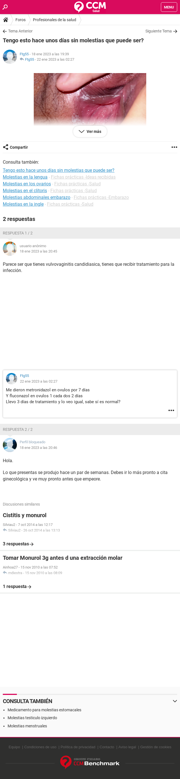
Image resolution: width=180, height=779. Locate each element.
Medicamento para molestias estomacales (44, 710)
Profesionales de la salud (54, 19)
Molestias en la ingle (23, 204)
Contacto (107, 747)
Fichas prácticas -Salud (77, 183)
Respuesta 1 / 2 (18, 233)
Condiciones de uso (40, 747)
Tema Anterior (20, 31)
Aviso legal (127, 747)
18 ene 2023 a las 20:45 (38, 251)
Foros (20, 19)
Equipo (14, 747)
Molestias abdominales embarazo (36, 197)
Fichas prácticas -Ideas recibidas (83, 177)
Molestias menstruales (27, 726)
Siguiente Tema (158, 31)
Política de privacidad (77, 747)
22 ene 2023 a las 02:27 (55, 59)
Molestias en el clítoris (25, 190)
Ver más (93, 131)
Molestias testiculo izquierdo (32, 718)
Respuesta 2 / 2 (18, 429)
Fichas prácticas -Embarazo (101, 197)
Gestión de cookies (156, 747)
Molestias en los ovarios (27, 183)
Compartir (19, 147)
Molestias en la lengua (25, 177)
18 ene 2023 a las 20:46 (38, 448)
